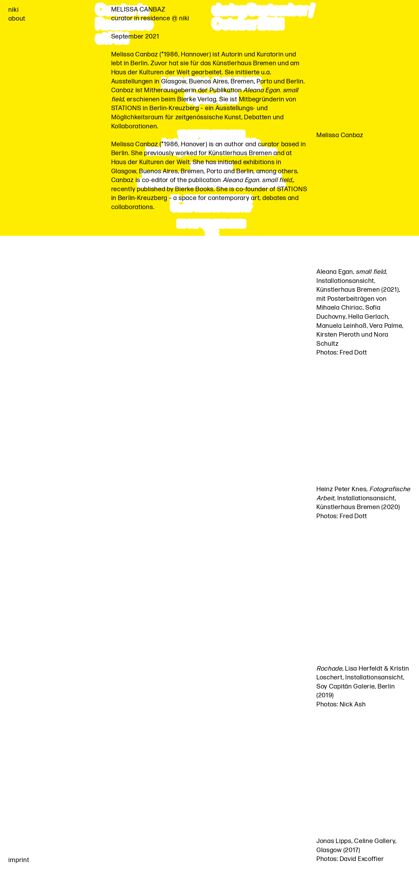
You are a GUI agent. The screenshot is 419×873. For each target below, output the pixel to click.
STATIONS (126, 108)
